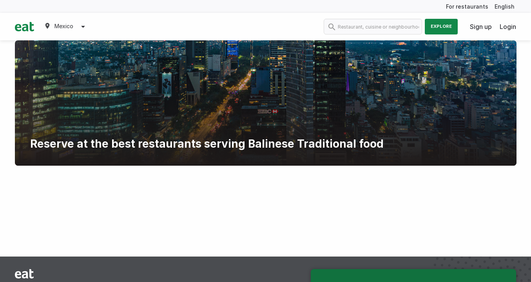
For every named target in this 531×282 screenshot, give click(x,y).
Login (508, 27)
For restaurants (467, 6)
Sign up (481, 27)
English (505, 6)
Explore (441, 26)
